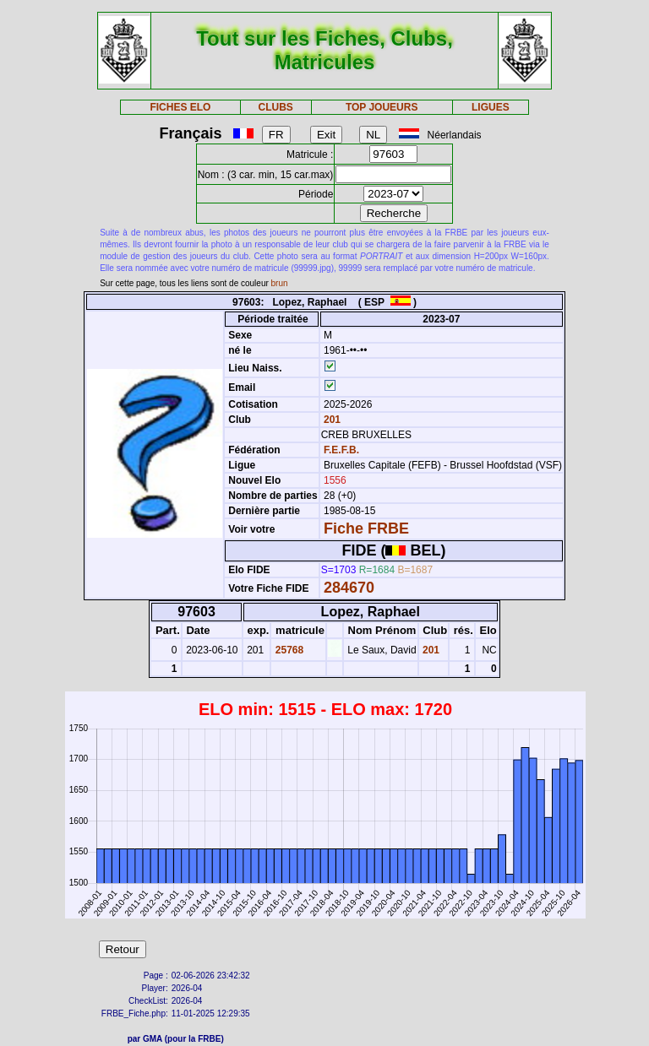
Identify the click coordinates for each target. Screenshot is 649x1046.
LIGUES (491, 107)
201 (331, 419)
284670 (349, 587)
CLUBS (275, 107)
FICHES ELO (180, 107)
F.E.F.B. (341, 450)
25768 (287, 650)
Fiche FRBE (366, 528)
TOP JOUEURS (382, 107)
